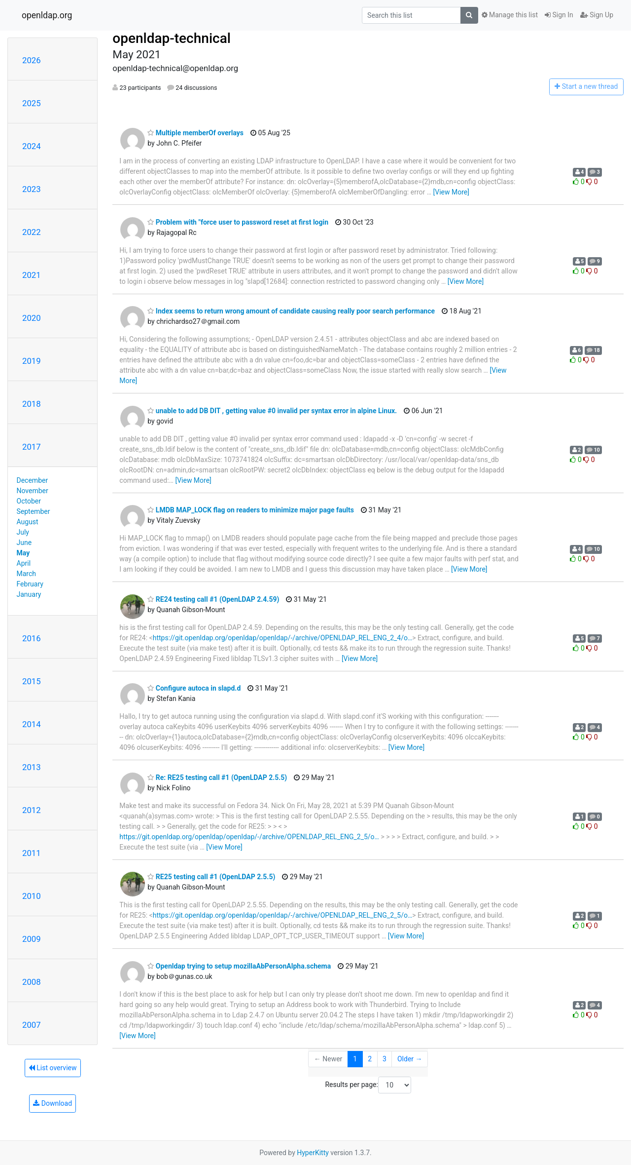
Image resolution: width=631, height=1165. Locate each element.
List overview (53, 1068)
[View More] (451, 192)
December (32, 480)
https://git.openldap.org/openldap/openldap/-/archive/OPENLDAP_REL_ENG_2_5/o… (249, 837)
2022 (31, 232)
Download (52, 1103)
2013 (31, 767)
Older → (409, 1059)
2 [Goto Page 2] (370, 1059)
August (27, 522)
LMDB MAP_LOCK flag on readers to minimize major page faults (250, 510)
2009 (31, 939)
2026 (31, 60)
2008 (31, 982)
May (23, 553)
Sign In (559, 15)
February (30, 584)
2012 (31, 810)
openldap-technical (171, 38)
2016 (31, 638)
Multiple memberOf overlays (195, 133)
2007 (31, 1025)
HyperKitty (313, 1153)
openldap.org (47, 15)
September (33, 511)
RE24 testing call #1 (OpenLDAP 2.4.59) (213, 599)
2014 (31, 724)
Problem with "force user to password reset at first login (237, 222)
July (23, 532)
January (29, 594)
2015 (31, 681)
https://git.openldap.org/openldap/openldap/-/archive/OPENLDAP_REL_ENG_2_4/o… (283, 638)
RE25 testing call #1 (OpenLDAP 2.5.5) (211, 877)
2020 (31, 318)
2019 (31, 361)
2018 (31, 404)
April (24, 563)
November (32, 491)
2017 (31, 447)
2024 (31, 146)
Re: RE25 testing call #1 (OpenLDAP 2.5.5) (217, 777)
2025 (31, 103)
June (24, 542)
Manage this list (510, 15)
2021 (31, 275)
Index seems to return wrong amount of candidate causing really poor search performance (291, 311)
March (26, 574)
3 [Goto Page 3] (384, 1059)
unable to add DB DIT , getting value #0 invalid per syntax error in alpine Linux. (272, 411)
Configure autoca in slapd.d (194, 688)
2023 (31, 189)
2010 (31, 896)
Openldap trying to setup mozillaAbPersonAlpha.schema (239, 966)
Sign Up (596, 15)
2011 (31, 853)
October (29, 501)
